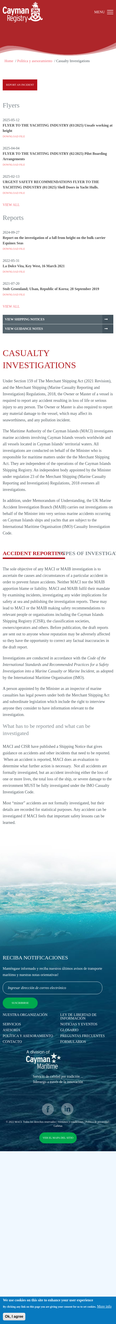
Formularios (73, 1042)
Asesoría (11, 1030)
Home (8, 61)
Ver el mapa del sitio (58, 1137)
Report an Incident (20, 84)
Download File (14, 136)
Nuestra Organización (25, 1015)
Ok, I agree (14, 1318)
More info (104, 1308)
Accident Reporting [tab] (34, 553)
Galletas (58, 1125)
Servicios (12, 1024)
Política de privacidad (97, 1121)
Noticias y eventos (79, 1024)
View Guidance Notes (24, 328)
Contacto (12, 1042)
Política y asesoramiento (34, 61)
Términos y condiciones (70, 1121)
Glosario (69, 1030)
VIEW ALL (11, 205)
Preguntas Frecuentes (82, 1036)
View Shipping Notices (24, 319)
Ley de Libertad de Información (78, 1016)
